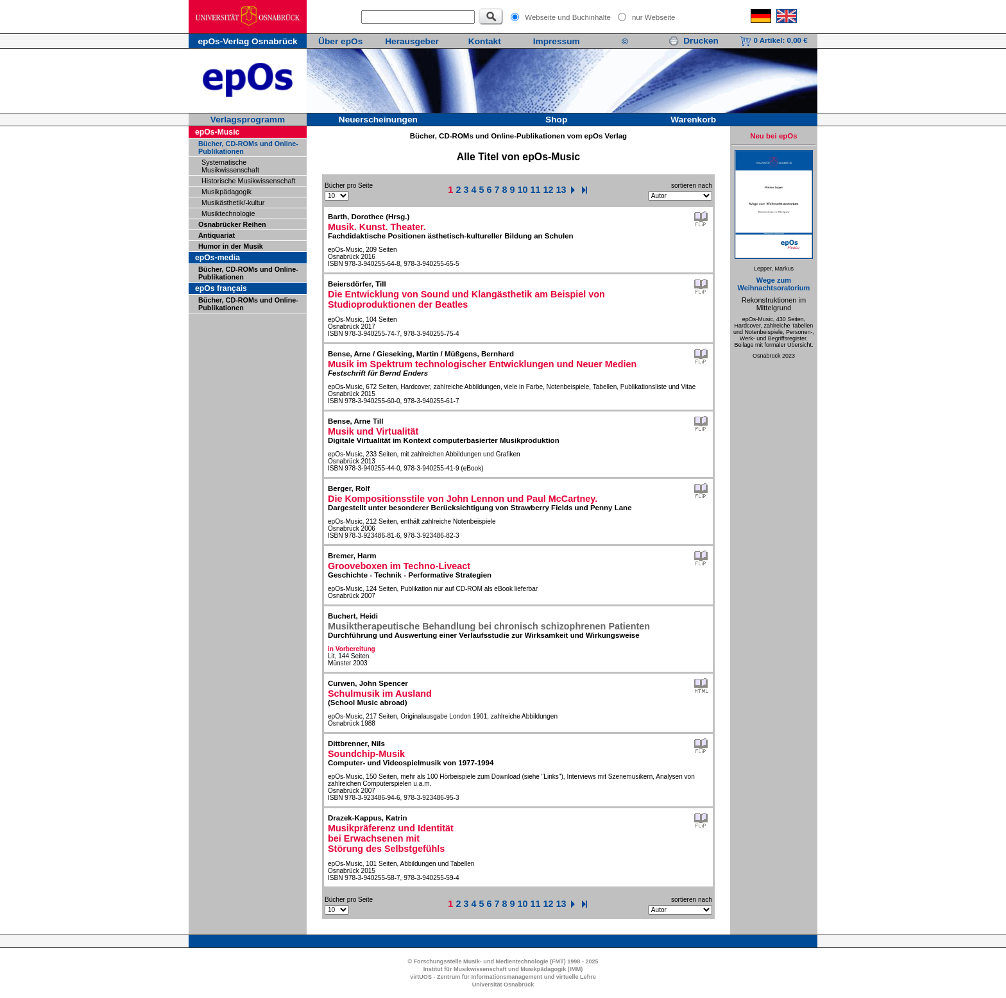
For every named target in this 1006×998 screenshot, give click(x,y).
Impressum (556, 41)
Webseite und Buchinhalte (568, 17)
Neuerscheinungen (378, 119)
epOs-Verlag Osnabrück (247, 41)
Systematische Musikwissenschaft (230, 166)
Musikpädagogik (226, 191)
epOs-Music (217, 132)
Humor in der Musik (230, 246)
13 (561, 190)
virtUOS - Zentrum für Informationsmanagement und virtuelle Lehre (503, 977)
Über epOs (340, 41)
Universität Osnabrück (503, 984)
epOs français (221, 288)
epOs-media (217, 257)
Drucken (694, 41)
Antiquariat (216, 235)
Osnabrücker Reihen (232, 224)
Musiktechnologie (228, 213)
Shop (556, 119)
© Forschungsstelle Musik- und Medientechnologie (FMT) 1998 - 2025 (502, 961)
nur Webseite (654, 17)
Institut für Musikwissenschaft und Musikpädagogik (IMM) (503, 969)
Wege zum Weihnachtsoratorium (773, 284)
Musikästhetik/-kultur (232, 202)
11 (536, 190)
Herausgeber (412, 41)
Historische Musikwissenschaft (248, 181)
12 (548, 190)
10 (523, 190)
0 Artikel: (773, 40)
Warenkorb (693, 119)
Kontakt (484, 41)
